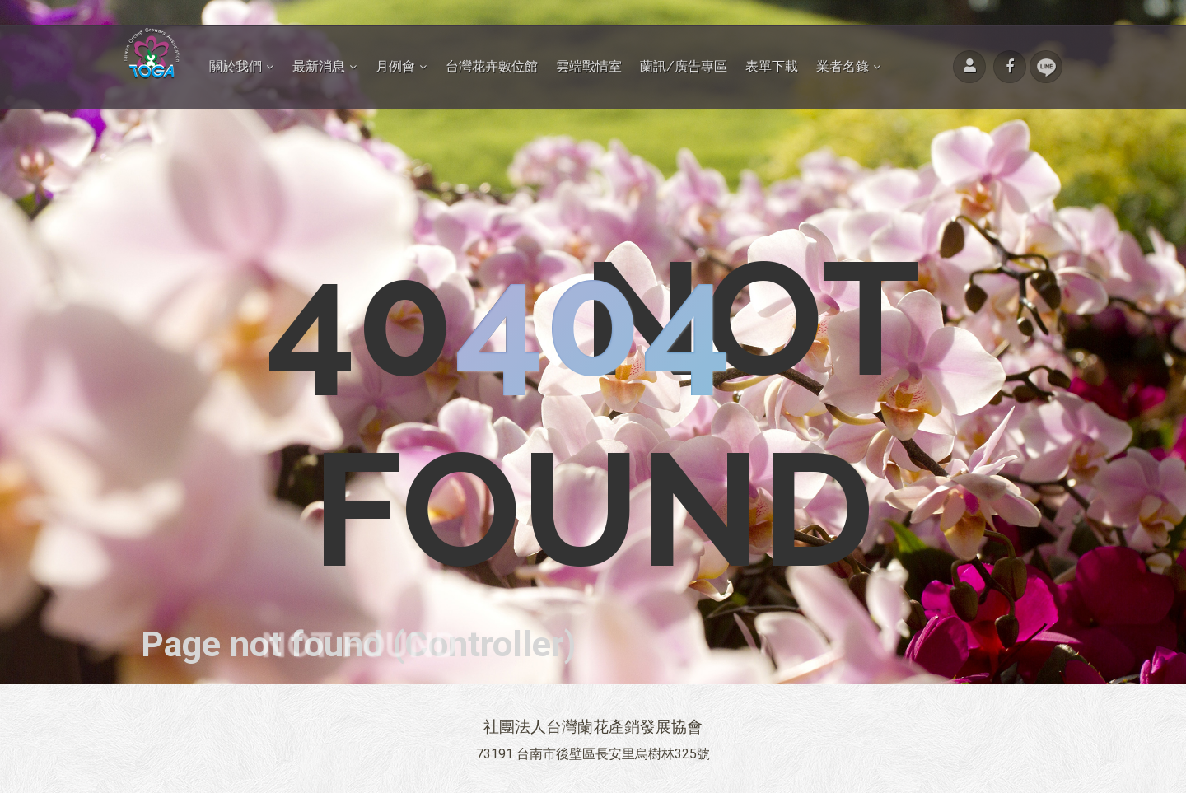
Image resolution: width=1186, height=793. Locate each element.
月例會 (395, 66)
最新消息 (318, 66)
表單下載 (771, 66)
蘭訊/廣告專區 (683, 66)
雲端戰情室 (589, 66)
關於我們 (235, 66)
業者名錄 (842, 66)
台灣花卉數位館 (492, 66)
